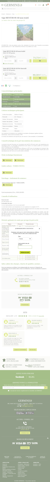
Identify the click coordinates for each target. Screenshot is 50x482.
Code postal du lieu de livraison (23, 244)
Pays (19, 236)
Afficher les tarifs (25, 252)
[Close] (39, 228)
